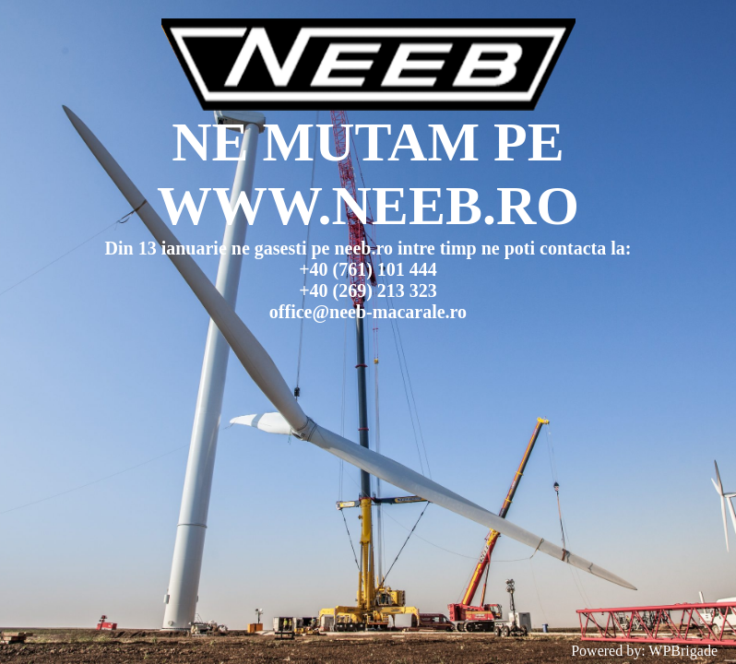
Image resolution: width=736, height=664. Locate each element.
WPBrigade (683, 650)
